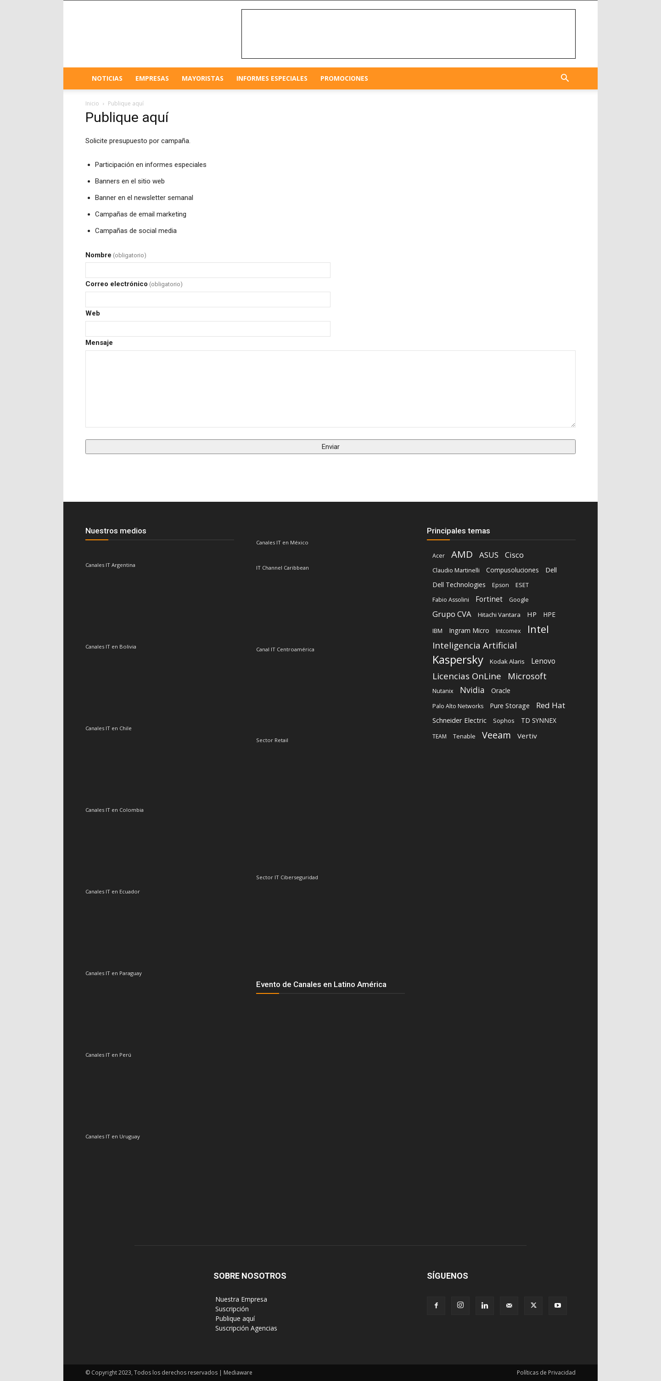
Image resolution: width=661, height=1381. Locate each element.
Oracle (500, 690)
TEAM (439, 736)
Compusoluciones (512, 570)
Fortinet (489, 599)
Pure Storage (510, 705)
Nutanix (443, 691)
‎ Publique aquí (234, 1318)
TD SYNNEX (538, 720)
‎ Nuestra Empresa (240, 1299)
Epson (500, 585)
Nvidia (472, 690)
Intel (538, 629)
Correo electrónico (134, 284)
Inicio (92, 103)
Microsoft (527, 676)
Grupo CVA (451, 614)
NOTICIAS (107, 78)
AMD (462, 554)
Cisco (514, 555)
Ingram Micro (469, 630)
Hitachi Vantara (499, 614)
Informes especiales (272, 78)
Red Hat (550, 705)
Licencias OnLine (466, 676)
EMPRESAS (152, 78)
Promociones (344, 78)
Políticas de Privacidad (546, 1372)
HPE (549, 614)
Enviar (331, 447)
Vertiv (527, 735)
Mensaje (99, 342)
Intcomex (508, 631)
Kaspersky (457, 659)
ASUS (489, 555)
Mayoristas (203, 78)
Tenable (464, 736)
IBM (437, 631)
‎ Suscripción (231, 1308)
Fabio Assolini (450, 600)
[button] (565, 79)
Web (92, 313)
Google (519, 600)
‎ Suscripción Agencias (245, 1328)
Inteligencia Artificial (474, 645)
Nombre (115, 255)
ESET (522, 585)
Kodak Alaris (507, 661)
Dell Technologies (459, 584)
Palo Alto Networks (457, 706)
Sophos (504, 720)
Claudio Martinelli (456, 570)
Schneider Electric (459, 720)
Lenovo (543, 661)
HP (532, 614)
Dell (551, 569)
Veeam (496, 735)
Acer (438, 556)
